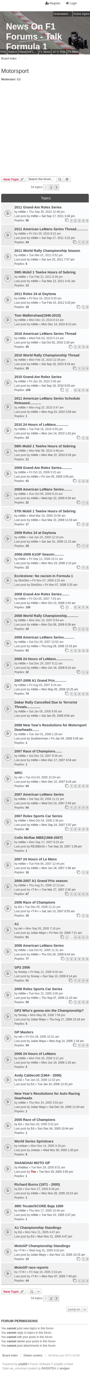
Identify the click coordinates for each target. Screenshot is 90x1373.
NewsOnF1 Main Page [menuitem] (28, 51)
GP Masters (23, 1032)
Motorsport (15, 71)
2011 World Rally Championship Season (47, 251)
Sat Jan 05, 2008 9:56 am (58, 715)
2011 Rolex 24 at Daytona (35, 294)
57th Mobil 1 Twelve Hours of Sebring (45, 511)
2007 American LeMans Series (39, 794)
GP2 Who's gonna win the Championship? (49, 1010)
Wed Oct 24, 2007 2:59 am (59, 803)
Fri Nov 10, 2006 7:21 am (65, 933)
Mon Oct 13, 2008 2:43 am (59, 603)
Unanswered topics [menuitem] (63, 14)
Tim (33, 1171)
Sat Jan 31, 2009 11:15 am (59, 541)
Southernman (39, 738)
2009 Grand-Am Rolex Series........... (43, 468)
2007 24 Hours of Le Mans (35, 859)
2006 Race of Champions (34, 902)
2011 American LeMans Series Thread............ (51, 229)
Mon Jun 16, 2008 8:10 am (59, 667)
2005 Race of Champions (34, 1120)
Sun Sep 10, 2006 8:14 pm (59, 976)
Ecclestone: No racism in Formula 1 (43, 576)
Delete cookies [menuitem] (33, 1355)
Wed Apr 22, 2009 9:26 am (59, 498)
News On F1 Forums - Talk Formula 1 (34, 37)
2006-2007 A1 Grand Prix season (41, 881)
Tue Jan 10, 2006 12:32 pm (54, 1084)
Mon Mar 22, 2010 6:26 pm (59, 455)
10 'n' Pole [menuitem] (59, 51)
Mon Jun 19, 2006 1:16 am (59, 1062)
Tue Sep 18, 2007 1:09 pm (65, 846)
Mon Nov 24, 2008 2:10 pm (59, 563)
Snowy (22, 972)
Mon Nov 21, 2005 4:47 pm (54, 1236)
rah (20, 777)
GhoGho (23, 580)
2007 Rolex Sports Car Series (38, 816)
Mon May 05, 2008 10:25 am (60, 689)
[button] (56, 187)
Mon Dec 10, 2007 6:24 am (59, 781)
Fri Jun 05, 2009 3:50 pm (57, 476)
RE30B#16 (38, 846)
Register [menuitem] (52, 3)
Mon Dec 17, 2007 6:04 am (59, 760)
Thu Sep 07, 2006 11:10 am (59, 998)
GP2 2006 (22, 967)
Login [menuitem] (71, 3)
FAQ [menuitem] (3, 51)
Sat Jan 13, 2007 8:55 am (58, 911)
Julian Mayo (38, 933)
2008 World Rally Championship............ (46, 616)
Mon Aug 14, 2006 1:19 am (66, 1041)
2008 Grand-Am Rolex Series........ (41, 594)
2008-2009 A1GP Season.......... (39, 554)
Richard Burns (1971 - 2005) (37, 1184)
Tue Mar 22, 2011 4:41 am (58, 281)
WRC (18, 773)
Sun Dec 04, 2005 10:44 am (55, 1128)
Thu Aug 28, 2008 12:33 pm (59, 646)
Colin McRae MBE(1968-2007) (38, 838)
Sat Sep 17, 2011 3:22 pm (58, 238)
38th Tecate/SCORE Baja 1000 (38, 1206)
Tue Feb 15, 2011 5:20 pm (58, 302)
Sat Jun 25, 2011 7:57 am (58, 259)
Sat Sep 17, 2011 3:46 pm (58, 216)
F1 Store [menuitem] (73, 51)
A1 (16, 924)
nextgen (64, 1368)
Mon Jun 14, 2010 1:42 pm (59, 433)
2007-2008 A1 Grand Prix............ (40, 680)
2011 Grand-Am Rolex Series (38, 207)
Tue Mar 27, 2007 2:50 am (59, 889)
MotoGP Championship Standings (42, 1246)
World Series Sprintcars (34, 1141)
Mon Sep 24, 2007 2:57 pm (59, 825)
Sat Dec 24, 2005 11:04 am (66, 1107)
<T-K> (35, 889)
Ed (19, 79)
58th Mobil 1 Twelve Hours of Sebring (45, 446)
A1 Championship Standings (37, 1228)
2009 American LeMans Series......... (43, 489)
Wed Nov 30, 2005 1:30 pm (60, 1150)
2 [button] (51, 187)
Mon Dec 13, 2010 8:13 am (59, 324)
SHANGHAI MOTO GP (32, 1163)
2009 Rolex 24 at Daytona (35, 533)
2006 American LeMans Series (39, 945)
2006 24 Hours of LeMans (35, 1054)
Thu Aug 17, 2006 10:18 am (67, 1019)
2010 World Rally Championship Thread (46, 355)
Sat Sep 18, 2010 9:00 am (58, 385)
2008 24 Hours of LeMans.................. (43, 659)
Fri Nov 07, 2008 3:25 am (61, 584)
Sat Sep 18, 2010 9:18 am (58, 364)
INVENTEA (49, 1368)
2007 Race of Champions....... (38, 751)
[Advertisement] (45, 129)
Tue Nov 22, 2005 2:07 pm (59, 1215)
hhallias (23, 1167)
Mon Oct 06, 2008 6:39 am (59, 624)
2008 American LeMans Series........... (44, 637)
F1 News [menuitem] (44, 51)
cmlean (23, 1146)
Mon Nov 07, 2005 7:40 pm (59, 1276)
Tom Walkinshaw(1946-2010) (37, 315)
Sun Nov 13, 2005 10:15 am (67, 1254)
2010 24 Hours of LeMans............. (41, 424)
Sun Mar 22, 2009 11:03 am (59, 520)
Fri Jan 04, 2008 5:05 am (67, 738)
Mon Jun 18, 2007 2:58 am (59, 868)
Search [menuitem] (12, 51)
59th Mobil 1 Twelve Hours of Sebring (45, 272)
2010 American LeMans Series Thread (45, 334)
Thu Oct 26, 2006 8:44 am (58, 954)
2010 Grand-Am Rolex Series (38, 377)
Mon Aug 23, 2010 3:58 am (59, 412)
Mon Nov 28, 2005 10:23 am (60, 1193)
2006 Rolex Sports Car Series (38, 989)
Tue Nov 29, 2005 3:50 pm (56, 1171)
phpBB (22, 1364)
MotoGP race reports (31, 1267)
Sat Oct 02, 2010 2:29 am (58, 342)
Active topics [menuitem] (81, 14)
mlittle (22, 211)
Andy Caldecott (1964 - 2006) (37, 1075)
